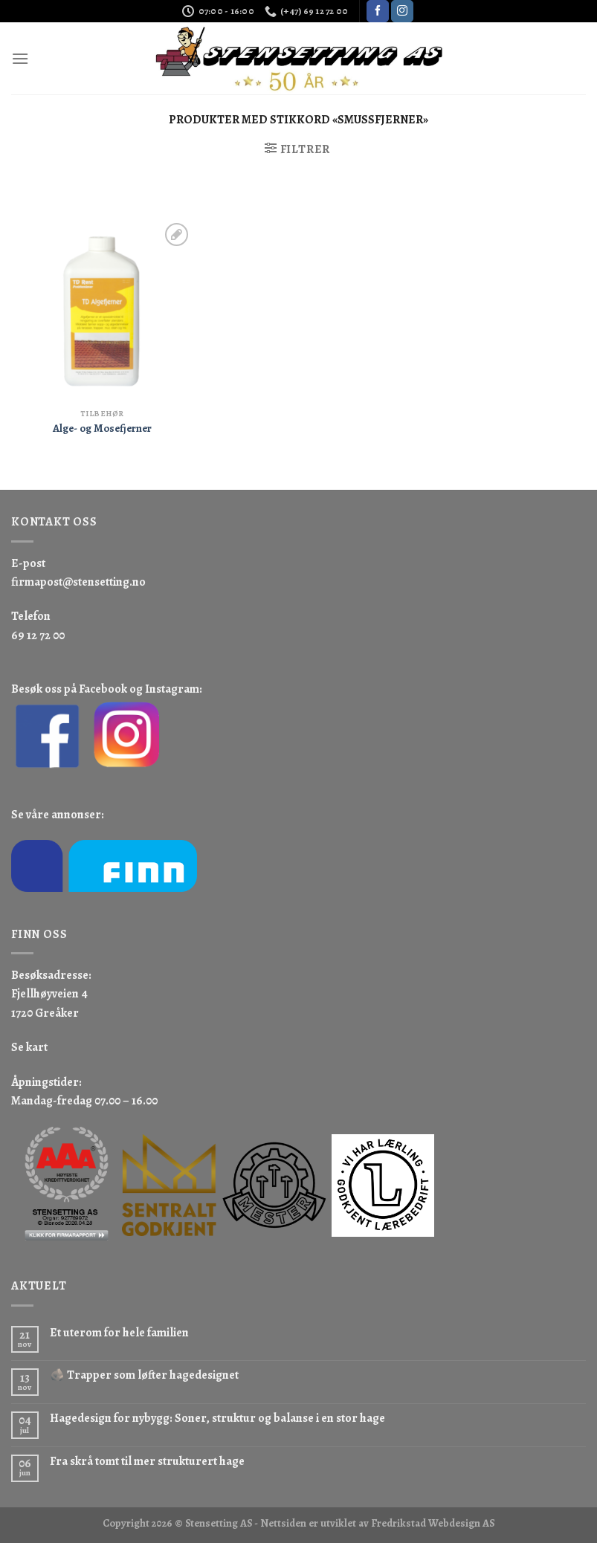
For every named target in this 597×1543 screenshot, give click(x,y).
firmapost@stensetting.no (78, 582)
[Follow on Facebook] (378, 11)
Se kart (29, 1047)
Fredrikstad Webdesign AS (432, 1522)
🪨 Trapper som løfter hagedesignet (144, 1375)
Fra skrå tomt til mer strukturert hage (147, 1462)
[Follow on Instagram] (402, 11)
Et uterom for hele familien (119, 1333)
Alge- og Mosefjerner (102, 428)
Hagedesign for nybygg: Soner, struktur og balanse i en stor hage (217, 1418)
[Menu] (20, 58)
